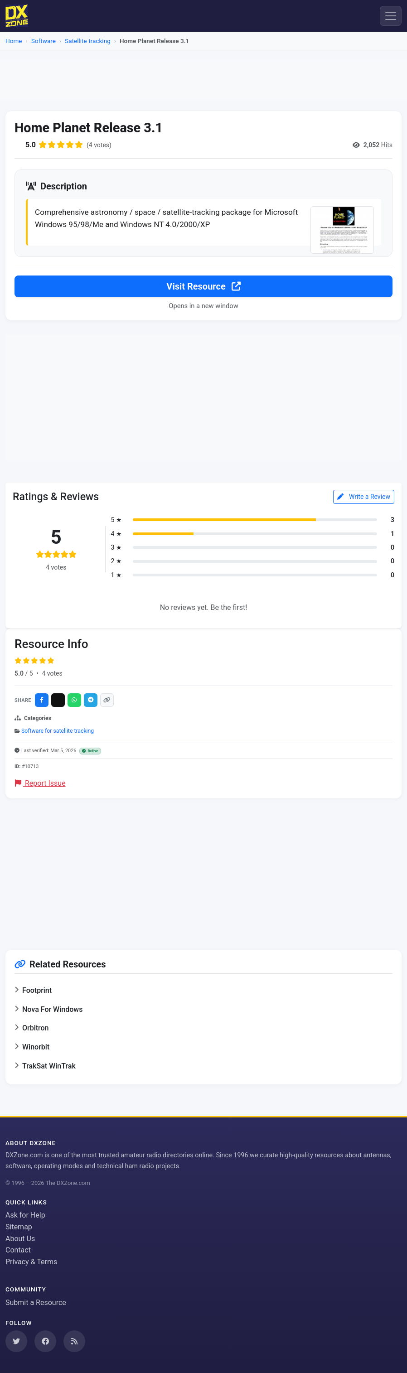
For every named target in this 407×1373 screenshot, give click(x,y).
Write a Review (363, 496)
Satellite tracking (88, 40)
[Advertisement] (203, 79)
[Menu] (391, 16)
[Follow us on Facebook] (45, 1340)
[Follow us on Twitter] (16, 1340)
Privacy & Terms (31, 1261)
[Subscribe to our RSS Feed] (74, 1340)
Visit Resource (203, 285)
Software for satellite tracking (57, 730)
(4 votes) (99, 145)
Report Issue (40, 782)
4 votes (52, 673)
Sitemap (18, 1226)
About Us (20, 1237)
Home (13, 40)
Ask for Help (25, 1214)
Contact (18, 1249)
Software (43, 40)
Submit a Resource (35, 1302)
